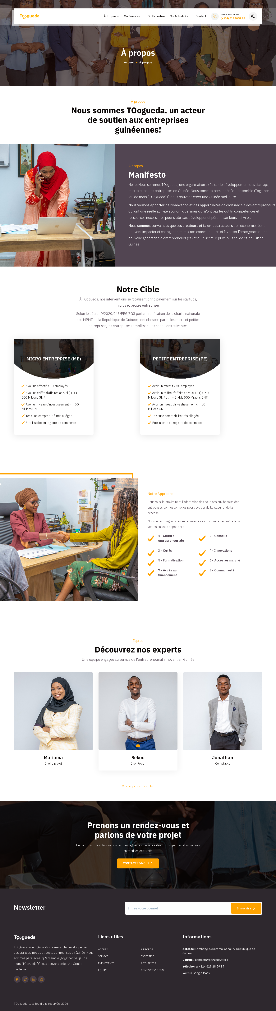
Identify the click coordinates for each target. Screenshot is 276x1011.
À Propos (111, 17)
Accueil (129, 62)
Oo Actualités (180, 17)
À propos (147, 949)
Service (103, 956)
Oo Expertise (156, 17)
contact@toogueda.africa (212, 960)
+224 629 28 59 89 (211, 966)
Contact (201, 17)
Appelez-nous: (233, 17)
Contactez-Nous (152, 970)
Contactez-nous (138, 863)
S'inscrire (246, 908)
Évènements (106, 963)
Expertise (148, 956)
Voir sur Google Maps (196, 973)
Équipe (103, 970)
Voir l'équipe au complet (138, 786)
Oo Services (133, 17)
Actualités (149, 963)
